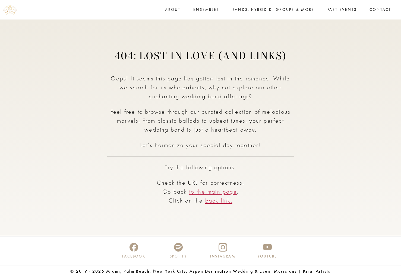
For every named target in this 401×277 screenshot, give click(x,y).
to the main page (213, 192)
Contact (380, 10)
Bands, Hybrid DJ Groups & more (273, 10)
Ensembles (206, 10)
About (172, 10)
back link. (218, 201)
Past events (342, 10)
